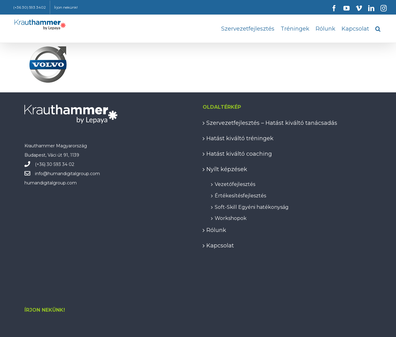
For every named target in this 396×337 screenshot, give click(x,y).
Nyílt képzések (226, 169)
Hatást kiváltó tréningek (239, 138)
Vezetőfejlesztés (235, 183)
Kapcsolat (220, 245)
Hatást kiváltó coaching (239, 153)
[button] (378, 29)
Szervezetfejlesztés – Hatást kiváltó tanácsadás (271, 123)
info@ (41, 173)
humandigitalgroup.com (74, 173)
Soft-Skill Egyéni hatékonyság (252, 206)
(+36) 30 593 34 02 (54, 164)
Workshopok (231, 217)
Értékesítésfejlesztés (240, 195)
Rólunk (216, 230)
